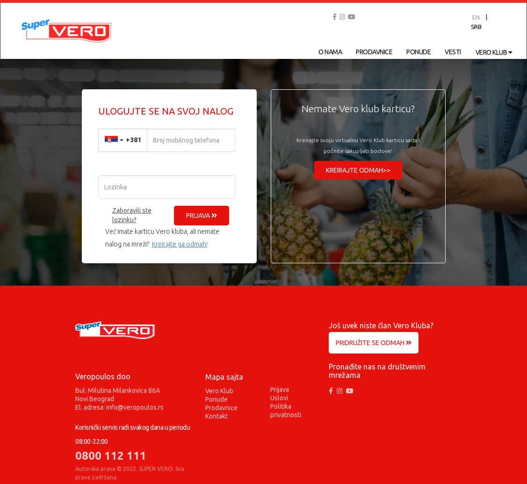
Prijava (279, 389)
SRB (476, 26)
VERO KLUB (494, 52)
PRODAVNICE (374, 52)
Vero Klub (219, 391)
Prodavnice (221, 408)
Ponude (216, 399)
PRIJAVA (201, 215)
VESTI (453, 52)
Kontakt (216, 416)
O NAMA (330, 52)
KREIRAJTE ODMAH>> (358, 170)
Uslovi (279, 398)
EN (475, 17)
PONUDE (418, 52)
